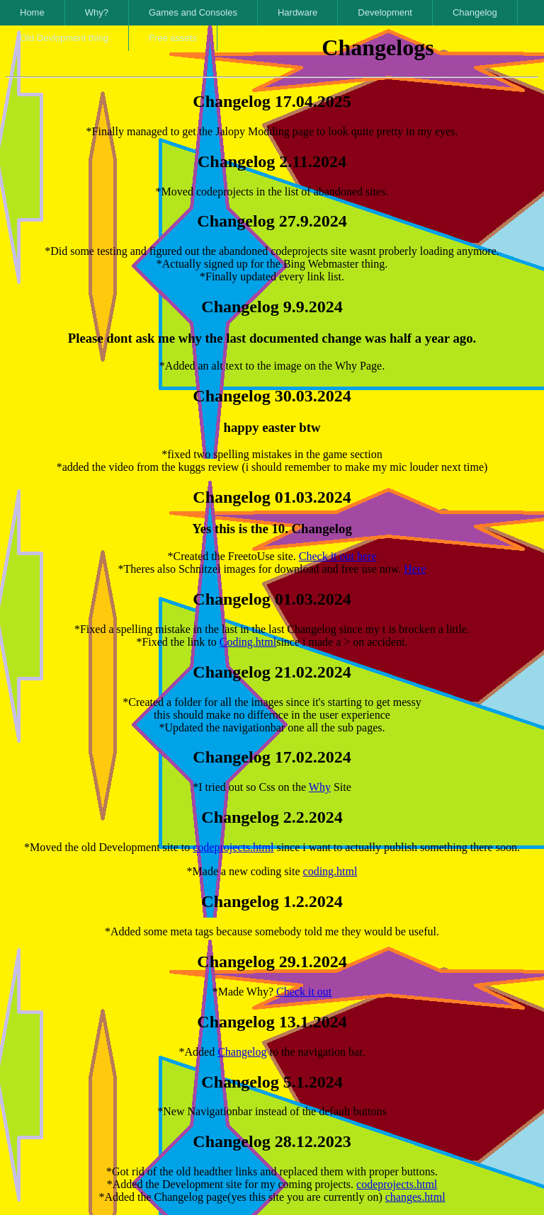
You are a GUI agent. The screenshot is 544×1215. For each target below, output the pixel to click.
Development (385, 12)
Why (320, 787)
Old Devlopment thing (64, 38)
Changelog (475, 12)
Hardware (297, 12)
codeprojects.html (233, 847)
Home (32, 12)
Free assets (173, 38)
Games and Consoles (193, 12)
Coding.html (248, 642)
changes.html (415, 1197)
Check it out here (338, 556)
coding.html (330, 871)
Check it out (304, 992)
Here (415, 569)
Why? (96, 12)
